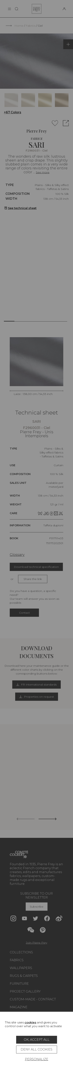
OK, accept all (36, 1039)
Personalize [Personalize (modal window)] (36, 1059)
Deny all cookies (36, 1049)
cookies (30, 1022)
